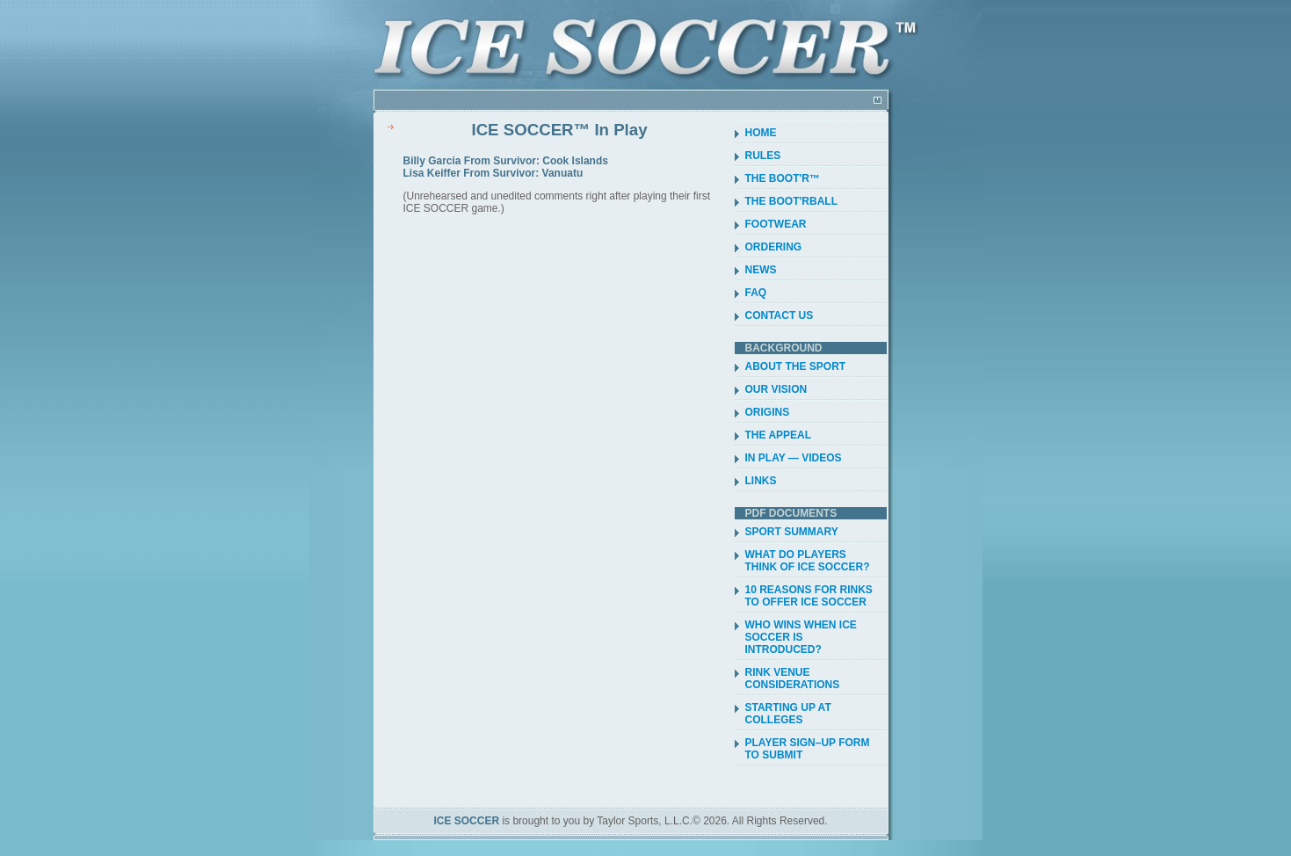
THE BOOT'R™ (783, 178)
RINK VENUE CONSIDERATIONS (792, 678)
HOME (761, 133)
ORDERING (773, 247)
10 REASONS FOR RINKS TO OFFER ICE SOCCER (809, 596)
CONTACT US (779, 315)
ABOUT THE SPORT (795, 366)
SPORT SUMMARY (791, 532)
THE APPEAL (778, 435)
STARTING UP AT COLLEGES (788, 713)
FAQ (756, 293)
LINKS (761, 481)
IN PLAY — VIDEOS (793, 458)
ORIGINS (767, 412)
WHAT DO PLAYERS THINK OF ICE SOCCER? (807, 560)
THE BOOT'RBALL (791, 201)
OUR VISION (776, 389)
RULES (763, 155)
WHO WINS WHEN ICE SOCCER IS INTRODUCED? (801, 637)
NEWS (761, 270)
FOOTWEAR (776, 224)
